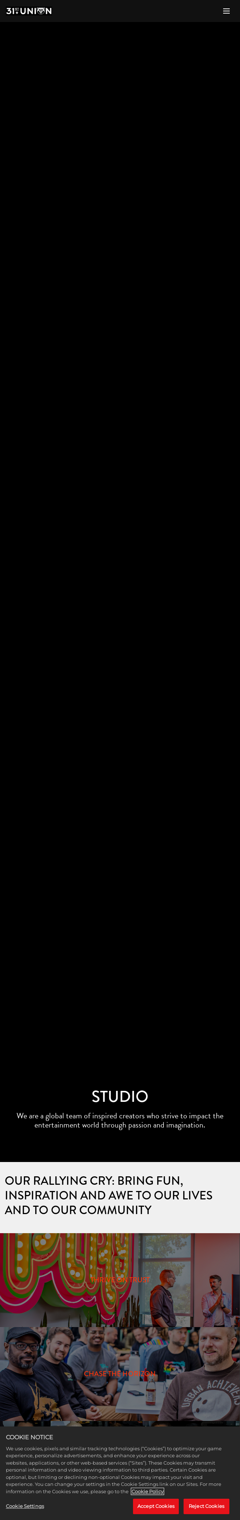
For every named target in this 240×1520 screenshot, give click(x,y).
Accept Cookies (155, 1506)
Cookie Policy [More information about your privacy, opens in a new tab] (147, 1491)
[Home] (29, 11)
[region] (120, 1473)
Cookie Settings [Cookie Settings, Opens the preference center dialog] (25, 1506)
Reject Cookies (206, 1506)
